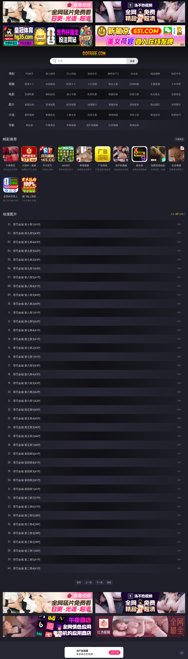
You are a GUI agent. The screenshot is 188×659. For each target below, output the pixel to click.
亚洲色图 (50, 104)
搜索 (132, 61)
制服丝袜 (113, 94)
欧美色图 (71, 104)
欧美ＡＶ (71, 84)
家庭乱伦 (50, 114)
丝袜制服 (134, 84)
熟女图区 (155, 104)
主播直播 (155, 84)
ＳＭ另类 (176, 84)
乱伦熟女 (155, 94)
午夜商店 (50, 125)
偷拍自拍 (50, 94)
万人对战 (71, 73)
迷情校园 (113, 114)
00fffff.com (93, 53)
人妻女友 (71, 114)
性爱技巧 (176, 114)
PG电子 (29, 73)
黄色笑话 (155, 114)
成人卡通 (71, 94)
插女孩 (29, 125)
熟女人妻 (113, 84)
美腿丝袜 (113, 104)
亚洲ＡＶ (29, 84)
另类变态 (176, 94)
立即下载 (114, 652)
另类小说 (134, 114)
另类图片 (176, 104)
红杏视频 (113, 125)
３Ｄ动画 (92, 84)
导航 (12, 125)
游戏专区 (92, 73)
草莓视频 (71, 125)
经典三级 (134, 94)
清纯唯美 (134, 104)
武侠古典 (92, 114)
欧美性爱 (92, 94)
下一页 (99, 582)
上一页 (88, 582)
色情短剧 (134, 125)
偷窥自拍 (29, 104)
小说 (12, 115)
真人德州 (50, 73)
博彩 (12, 74)
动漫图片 (92, 104)
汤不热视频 (92, 125)
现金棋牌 (155, 73)
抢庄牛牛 (176, 73)
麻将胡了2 (113, 73)
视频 (12, 84)
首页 (79, 582)
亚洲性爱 (29, 94)
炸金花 (134, 73)
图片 (12, 104)
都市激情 (29, 114)
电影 (12, 94)
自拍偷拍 (50, 84)
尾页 (109, 582)
